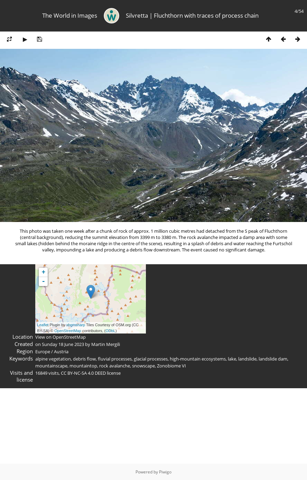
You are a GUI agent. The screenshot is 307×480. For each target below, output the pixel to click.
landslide (247, 359)
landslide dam (273, 359)
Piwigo (165, 472)
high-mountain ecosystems (198, 359)
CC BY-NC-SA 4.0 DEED (83, 373)
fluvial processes (115, 359)
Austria (61, 351)
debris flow (84, 359)
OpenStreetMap (67, 331)
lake (232, 359)
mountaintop (83, 366)
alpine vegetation (53, 359)
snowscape (143, 366)
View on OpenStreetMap (60, 337)
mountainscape (51, 366)
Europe (42, 351)
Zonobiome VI (171, 366)
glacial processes (151, 359)
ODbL (110, 331)
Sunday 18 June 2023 (63, 344)
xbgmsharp (75, 325)
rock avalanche (114, 366)
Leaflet (42, 325)
